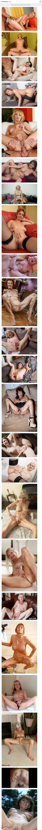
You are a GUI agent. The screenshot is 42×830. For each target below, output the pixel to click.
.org (6, 1)
